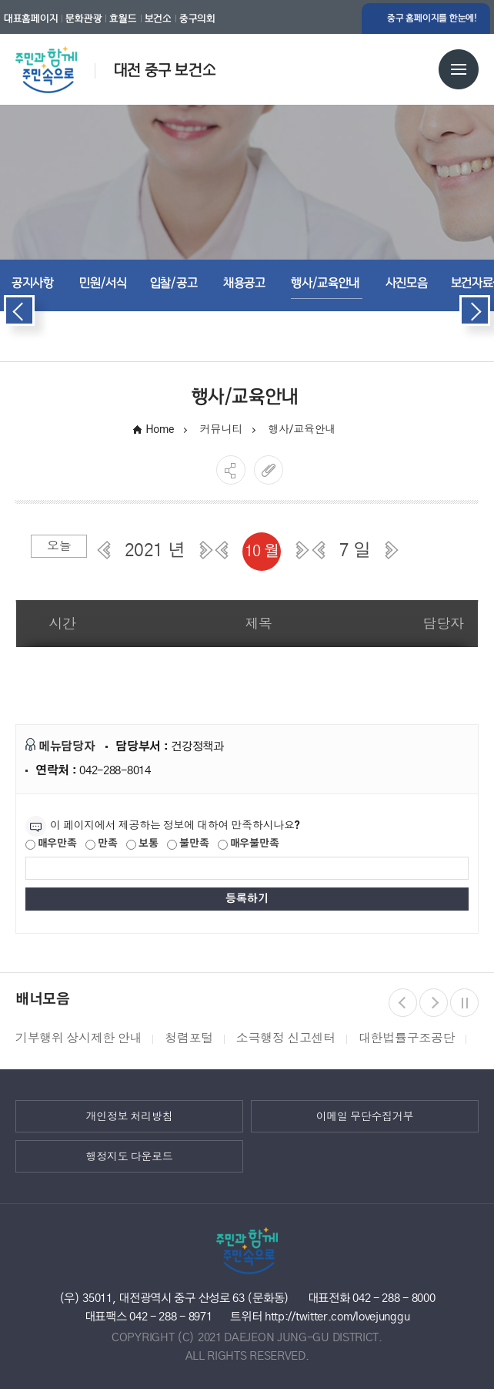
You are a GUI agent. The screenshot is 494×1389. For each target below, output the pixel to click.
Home (160, 429)
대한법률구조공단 (407, 1038)
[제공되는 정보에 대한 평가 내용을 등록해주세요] (247, 868)
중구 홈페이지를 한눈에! (432, 18)
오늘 (59, 545)
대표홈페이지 (31, 18)
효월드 (122, 18)
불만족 (188, 844)
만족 (101, 844)
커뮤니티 (221, 429)
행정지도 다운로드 (129, 1156)
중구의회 (197, 18)
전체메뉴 (459, 69)
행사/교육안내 (303, 429)
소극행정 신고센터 (285, 1038)
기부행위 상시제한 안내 (78, 1038)
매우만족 (51, 844)
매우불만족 (248, 844)
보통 (142, 844)
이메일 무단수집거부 (365, 1116)
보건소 (158, 18)
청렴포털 (189, 1038)
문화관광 (83, 18)
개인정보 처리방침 (129, 1116)
